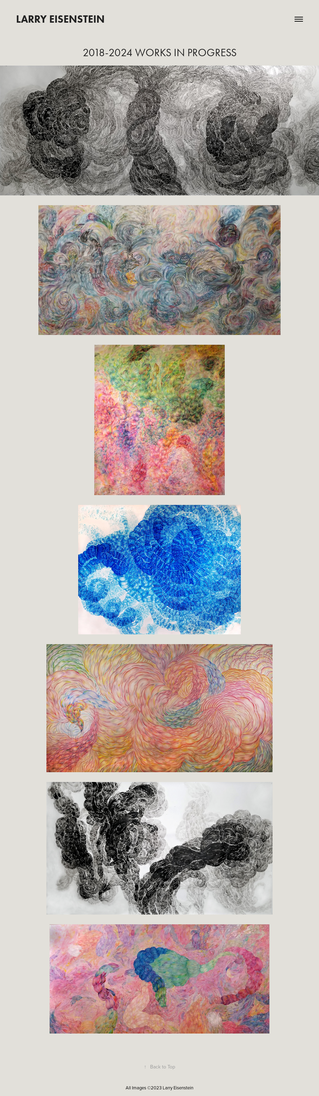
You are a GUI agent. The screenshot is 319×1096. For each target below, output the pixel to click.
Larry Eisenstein (60, 19)
